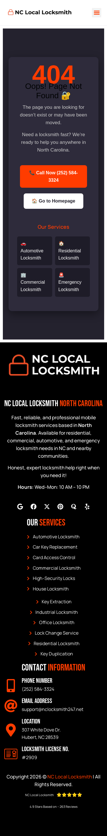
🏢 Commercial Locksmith (33, 282)
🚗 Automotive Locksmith (32, 250)
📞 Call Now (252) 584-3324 (53, 176)
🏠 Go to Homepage (53, 201)
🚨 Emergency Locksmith (70, 282)
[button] (96, 12)
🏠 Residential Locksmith (69, 250)
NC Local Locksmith (69, 776)
